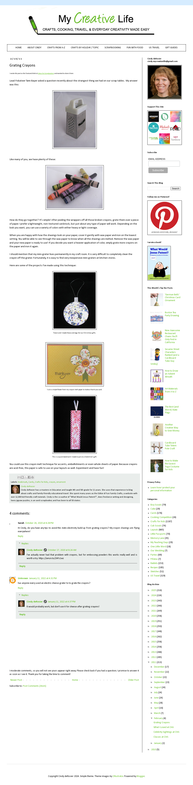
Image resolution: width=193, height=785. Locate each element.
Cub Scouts (156, 525)
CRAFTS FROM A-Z (56, 47)
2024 (154, 595)
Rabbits (154, 563)
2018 (154, 626)
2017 (154, 631)
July (156, 692)
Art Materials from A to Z (171, 390)
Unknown (23, 578)
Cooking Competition (161, 517)
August (158, 687)
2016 (154, 636)
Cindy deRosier (35, 550)
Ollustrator (118, 776)
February (158, 718)
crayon (52, 482)
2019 (154, 621)
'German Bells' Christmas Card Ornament (172, 297)
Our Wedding (157, 550)
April (156, 708)
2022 (154, 606)
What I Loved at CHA (164, 727)
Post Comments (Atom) (34, 686)
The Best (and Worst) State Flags (172, 410)
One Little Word (158, 546)
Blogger (141, 776)
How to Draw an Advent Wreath (171, 374)
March (157, 713)
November (159, 672)
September (159, 682)
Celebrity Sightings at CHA (166, 732)
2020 (154, 616)
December (159, 667)
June (156, 698)
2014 (154, 647)
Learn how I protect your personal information (163, 489)
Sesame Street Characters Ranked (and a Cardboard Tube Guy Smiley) (165, 356)
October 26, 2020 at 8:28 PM (39, 523)
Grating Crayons (162, 722)
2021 (154, 611)
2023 (154, 600)
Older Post (133, 680)
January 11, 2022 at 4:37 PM (61, 601)
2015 (154, 642)
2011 (154, 662)
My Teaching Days (159, 542)
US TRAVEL (154, 47)
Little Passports (158, 534)
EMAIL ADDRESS (156, 159)
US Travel (155, 575)
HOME (18, 47)
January (158, 743)
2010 (154, 749)
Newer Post (16, 680)
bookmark (22, 482)
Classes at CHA (161, 737)
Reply (20, 536)
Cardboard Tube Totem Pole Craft (171, 446)
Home (75, 680)
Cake (153, 509)
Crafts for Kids (41, 482)
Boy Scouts (156, 505)
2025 (154, 590)
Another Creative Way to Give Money (172, 427)
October (158, 677)
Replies (25, 543)
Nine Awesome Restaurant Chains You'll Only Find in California (172, 336)
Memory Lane (157, 538)
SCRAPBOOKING (113, 47)
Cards (31, 482)
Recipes (154, 567)
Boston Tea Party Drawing (172, 314)
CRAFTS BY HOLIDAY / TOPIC (85, 47)
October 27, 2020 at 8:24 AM (62, 550)
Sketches (155, 571)
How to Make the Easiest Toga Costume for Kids (172, 465)
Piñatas (154, 559)
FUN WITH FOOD (135, 47)
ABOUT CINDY (34, 47)
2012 (154, 657)
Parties (154, 555)
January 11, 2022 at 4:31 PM (43, 578)
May (156, 703)
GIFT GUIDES (171, 47)
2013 (154, 652)
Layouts (154, 529)
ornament (61, 482)
